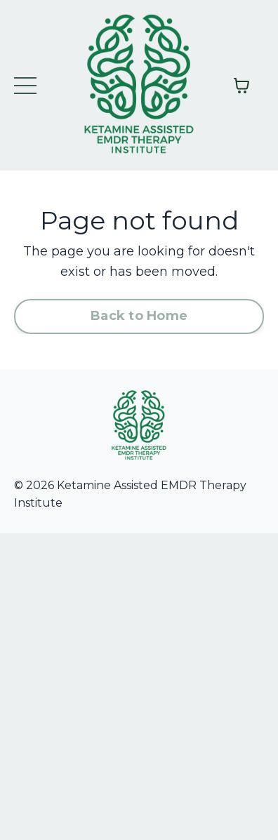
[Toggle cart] (241, 85)
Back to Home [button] (139, 316)
